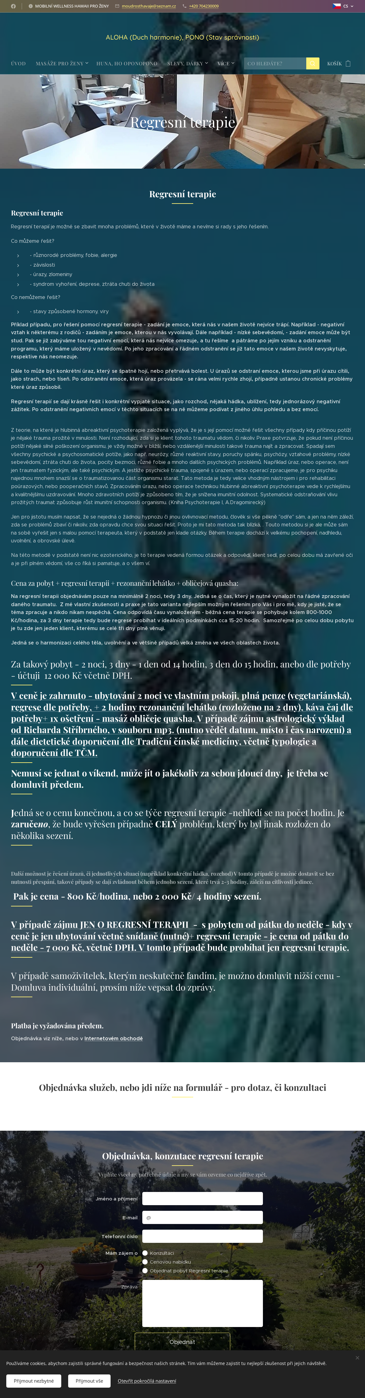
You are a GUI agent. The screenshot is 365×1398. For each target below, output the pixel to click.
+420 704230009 (204, 6)
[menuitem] (23, 63)
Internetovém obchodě (113, 1038)
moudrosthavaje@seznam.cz (149, 6)
